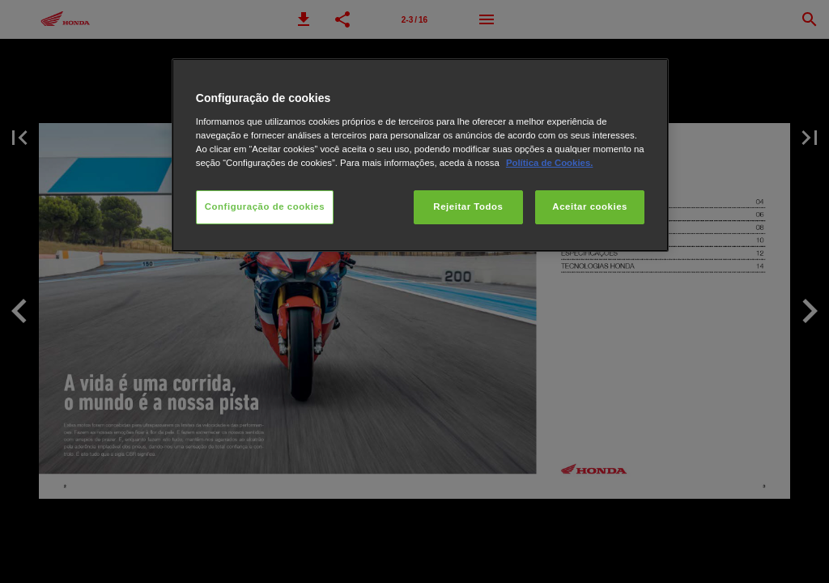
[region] (420, 155)
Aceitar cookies (589, 206)
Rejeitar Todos (468, 206)
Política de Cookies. (549, 163)
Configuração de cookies (265, 206)
